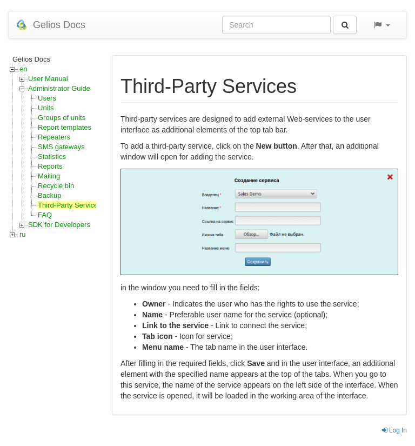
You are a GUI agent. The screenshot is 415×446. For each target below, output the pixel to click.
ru (22, 234)
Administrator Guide (59, 88)
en (23, 69)
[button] (381, 24)
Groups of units (61, 118)
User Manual (48, 79)
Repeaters (54, 137)
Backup (49, 195)
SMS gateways (61, 147)
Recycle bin (56, 186)
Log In (394, 430)
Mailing (49, 176)
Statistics (52, 156)
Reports (50, 166)
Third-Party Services (70, 205)
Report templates (64, 127)
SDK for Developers (59, 225)
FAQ (45, 215)
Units (46, 108)
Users (47, 98)
